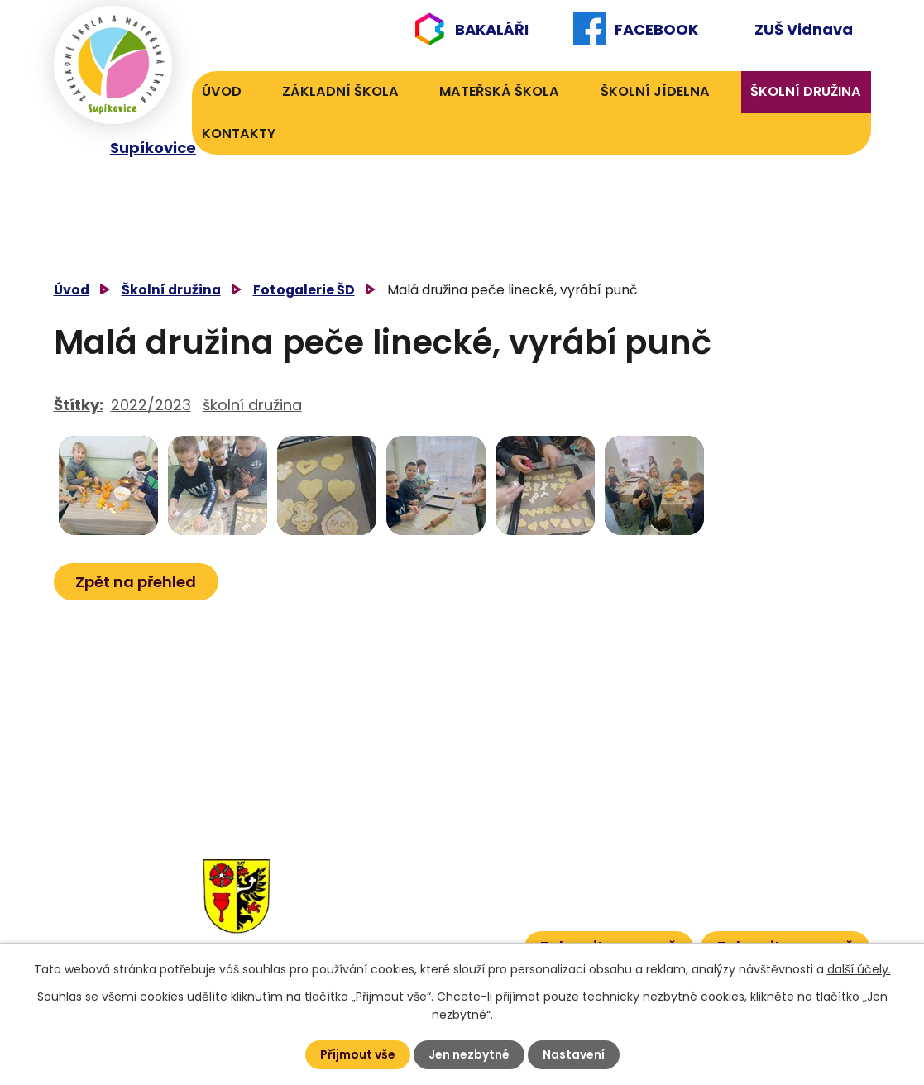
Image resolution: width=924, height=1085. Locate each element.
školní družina (252, 404)
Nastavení (574, 1054)
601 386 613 (448, 916)
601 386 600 (465, 941)
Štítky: (78, 404)
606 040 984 (459, 865)
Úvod (222, 91)
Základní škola (340, 91)
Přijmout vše (357, 1054)
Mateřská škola (499, 91)
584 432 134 (367, 891)
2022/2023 (151, 404)
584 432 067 (369, 941)
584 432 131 (364, 865)
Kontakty (238, 133)
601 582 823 (462, 891)
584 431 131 (361, 916)
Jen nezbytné (469, 1054)
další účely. (859, 969)
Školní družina (805, 91)
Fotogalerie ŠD (304, 289)
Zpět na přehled (136, 581)
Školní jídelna (655, 91)
